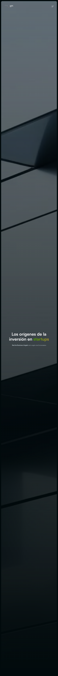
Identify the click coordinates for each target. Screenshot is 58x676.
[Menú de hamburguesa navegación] (53, 6)
